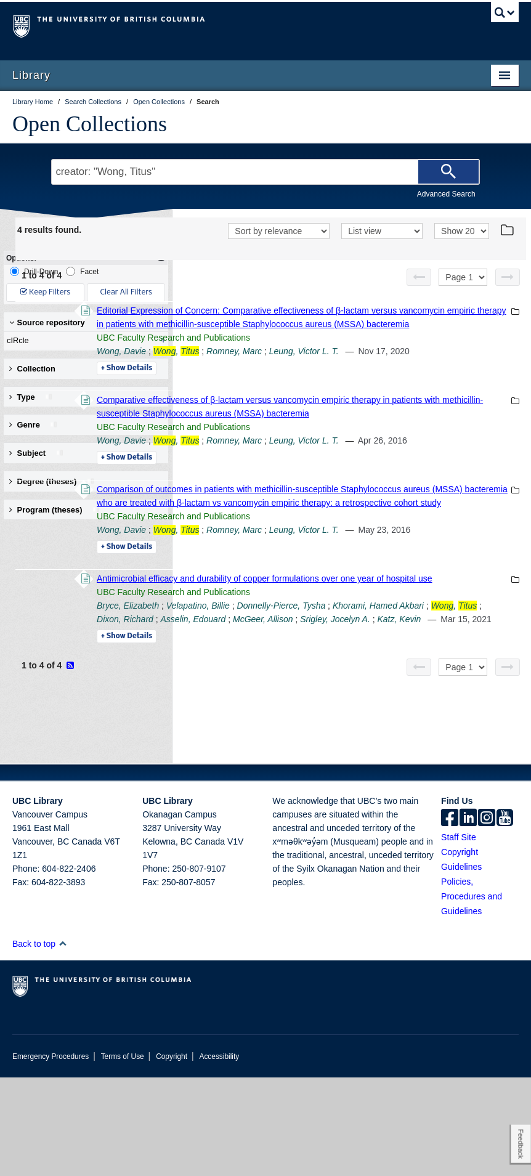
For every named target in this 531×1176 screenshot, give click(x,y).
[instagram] (486, 917)
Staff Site (458, 936)
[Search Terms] (265, 172)
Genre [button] (33, 424)
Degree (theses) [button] (52, 481)
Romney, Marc (403, 394)
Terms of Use (122, 1155)
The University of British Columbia (227, 25)
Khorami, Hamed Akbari (311, 757)
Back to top (39, 1042)
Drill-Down (34, 271)
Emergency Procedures (50, 1155)
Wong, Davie (290, 394)
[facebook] (449, 917)
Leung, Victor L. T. (473, 394)
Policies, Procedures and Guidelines (471, 995)
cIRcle (83, 341)
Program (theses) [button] (54, 509)
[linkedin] (468, 917)
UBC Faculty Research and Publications (342, 381)
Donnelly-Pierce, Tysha (450, 743)
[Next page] (507, 293)
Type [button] (31, 397)
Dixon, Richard (445, 757)
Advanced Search (446, 194)
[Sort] (279, 248)
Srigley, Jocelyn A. (440, 771)
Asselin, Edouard (298, 771)
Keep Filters (45, 292)
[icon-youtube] (505, 917)
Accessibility (219, 1155)
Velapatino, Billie (367, 743)
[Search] (448, 172)
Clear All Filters (126, 292)
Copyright (171, 1155)
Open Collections (89, 124)
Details (295, 425)
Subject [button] (36, 453)
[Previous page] (419, 293)
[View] (382, 248)
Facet (82, 271)
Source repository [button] (47, 322)
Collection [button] (32, 368)
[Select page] (463, 293)
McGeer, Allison (368, 771)
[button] (62, 1042)
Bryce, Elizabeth (297, 743)
